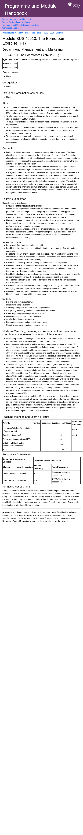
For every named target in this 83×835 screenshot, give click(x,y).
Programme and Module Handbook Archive (20, 25)
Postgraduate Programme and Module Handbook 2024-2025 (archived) (32, 33)
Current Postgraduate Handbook (16, 22)
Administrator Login (10, 28)
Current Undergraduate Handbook (16, 19)
